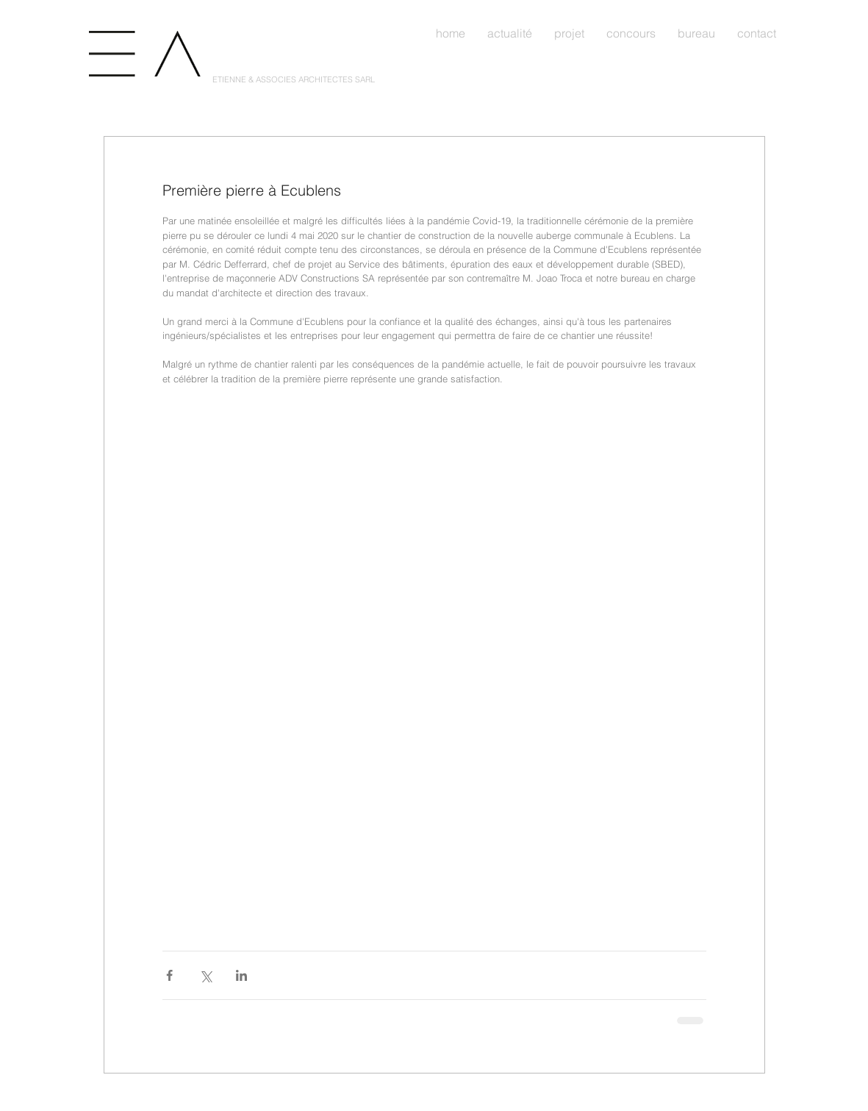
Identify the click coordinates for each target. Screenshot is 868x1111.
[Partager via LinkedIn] (241, 975)
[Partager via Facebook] (169, 975)
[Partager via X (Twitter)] (205, 975)
